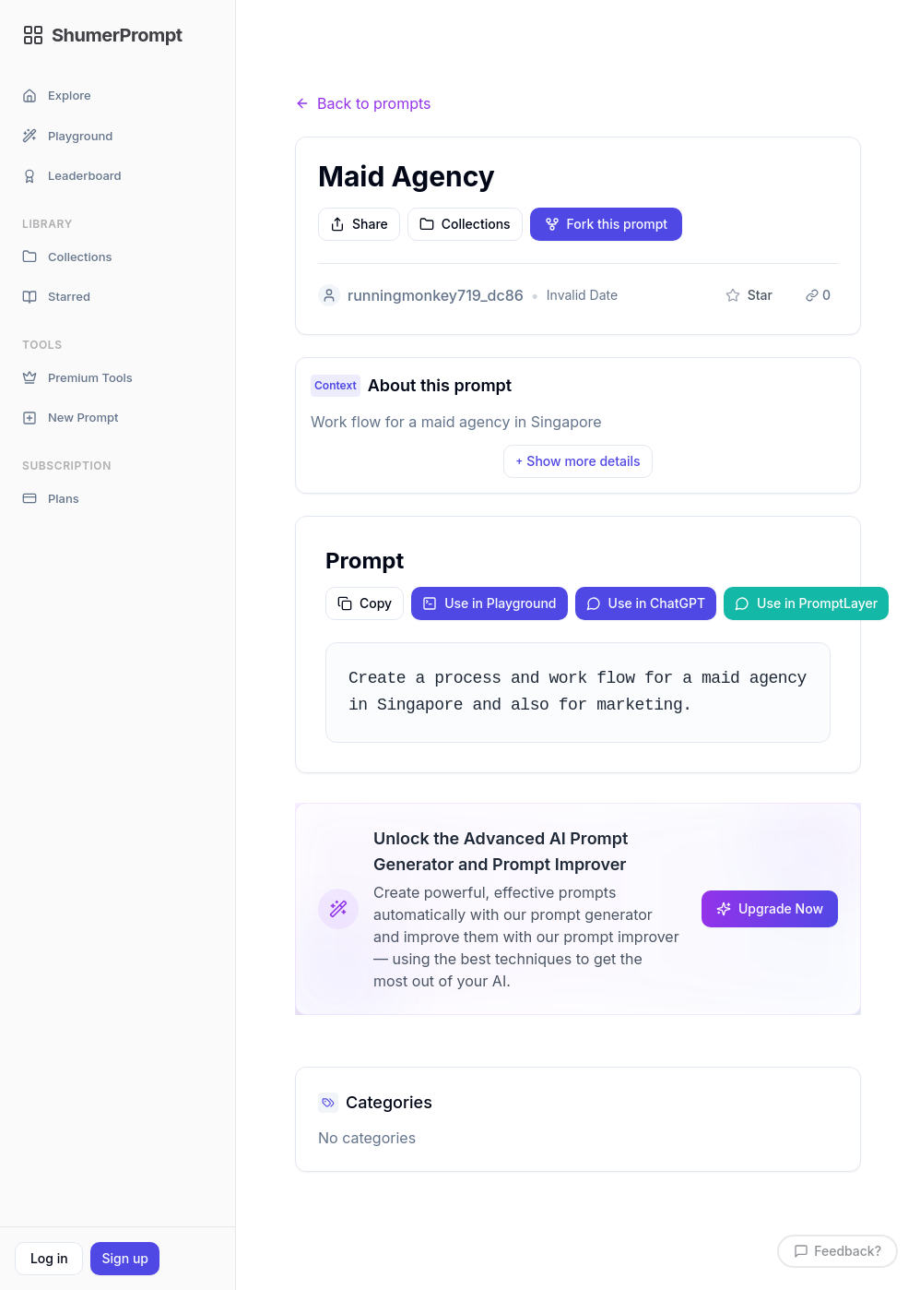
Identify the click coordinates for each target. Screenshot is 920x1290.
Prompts (397, 68)
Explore (56, 95)
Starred (56, 297)
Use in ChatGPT (646, 603)
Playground (67, 136)
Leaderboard (72, 176)
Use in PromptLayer (806, 603)
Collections (67, 257)
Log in (49, 1258)
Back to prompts (363, 103)
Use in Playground (489, 603)
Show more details (577, 461)
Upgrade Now (769, 908)
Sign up (124, 1258)
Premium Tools (77, 378)
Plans (50, 499)
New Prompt (70, 417)
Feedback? (837, 1251)
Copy (364, 603)
